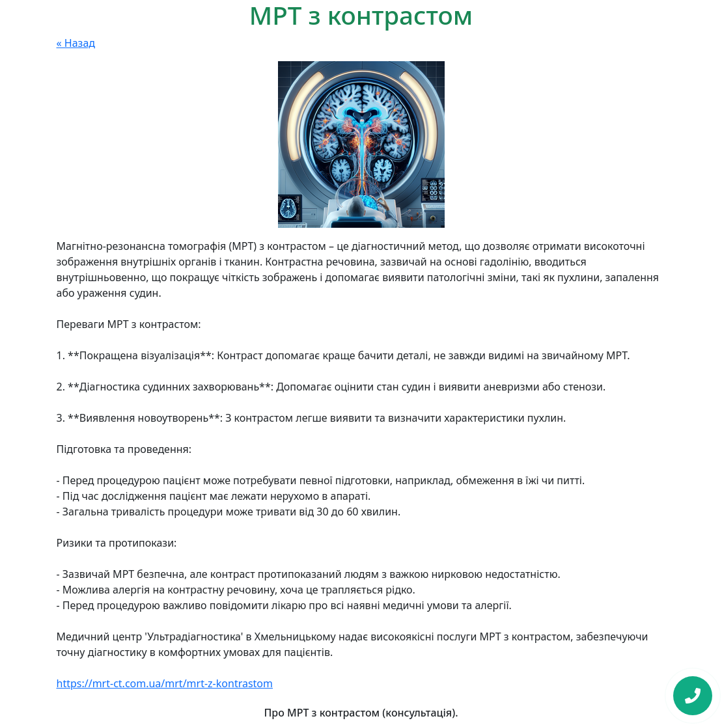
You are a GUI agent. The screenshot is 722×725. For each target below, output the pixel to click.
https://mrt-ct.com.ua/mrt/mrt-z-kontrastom (165, 683)
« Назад (76, 43)
